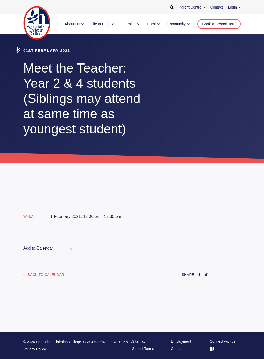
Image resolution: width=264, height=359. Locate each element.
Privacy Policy (34, 349)
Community (178, 24)
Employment (181, 341)
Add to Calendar (38, 248)
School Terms (143, 349)
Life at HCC (102, 24)
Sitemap (138, 341)
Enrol (153, 24)
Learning (130, 24)
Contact (177, 349)
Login (234, 7)
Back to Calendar (45, 275)
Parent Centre (192, 7)
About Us (74, 24)
